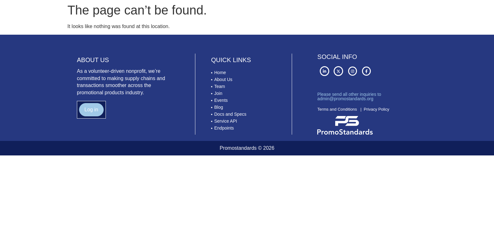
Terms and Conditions (337, 109)
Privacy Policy (376, 109)
